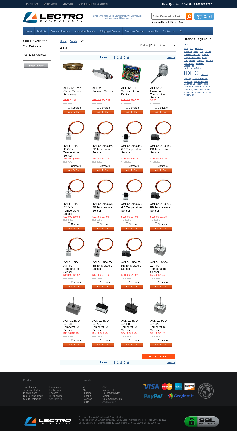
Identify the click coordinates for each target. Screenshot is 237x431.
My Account (32, 4)
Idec (85, 387)
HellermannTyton (192, 68)
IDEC (191, 73)
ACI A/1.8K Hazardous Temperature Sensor (158, 92)
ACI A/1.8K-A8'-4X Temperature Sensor (71, 267)
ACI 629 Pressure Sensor (102, 89)
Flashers (53, 393)
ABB (186, 48)
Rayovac (87, 399)
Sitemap (83, 417)
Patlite (187, 89)
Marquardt (188, 86)
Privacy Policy (116, 417)
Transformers (30, 387)
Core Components (112, 399)
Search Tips (177, 22)
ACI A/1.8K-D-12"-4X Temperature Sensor (159, 267)
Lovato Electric (199, 78)
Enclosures (55, 390)
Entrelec (200, 63)
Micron (198, 87)
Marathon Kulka (201, 81)
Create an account (98, 4)
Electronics (55, 387)
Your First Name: (32, 46)
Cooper (205, 54)
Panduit (206, 86)
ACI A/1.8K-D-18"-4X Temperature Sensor (159, 325)
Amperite (188, 51)
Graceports (189, 66)
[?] (186, 43)
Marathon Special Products (196, 84)
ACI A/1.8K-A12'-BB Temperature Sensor (102, 149)
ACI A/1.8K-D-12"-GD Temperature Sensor (101, 325)
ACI (191, 48)
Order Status (50, 4)
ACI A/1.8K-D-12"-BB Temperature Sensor (72, 325)
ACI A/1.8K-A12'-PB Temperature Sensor (160, 149)
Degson (200, 60)
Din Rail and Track (33, 396)
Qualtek (194, 90)
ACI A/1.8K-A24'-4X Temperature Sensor (71, 209)
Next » (171, 57)
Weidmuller (189, 95)
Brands (73, 41)
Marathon (188, 81)
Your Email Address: (34, 54)
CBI (201, 51)
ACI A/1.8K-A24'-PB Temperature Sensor (160, 207)
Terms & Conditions (98, 417)
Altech (199, 48)
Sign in (82, 4)
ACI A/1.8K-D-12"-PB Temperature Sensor (130, 325)
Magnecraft (108, 390)
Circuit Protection (32, 399)
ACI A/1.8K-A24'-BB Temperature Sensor (102, 207)
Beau (196, 51)
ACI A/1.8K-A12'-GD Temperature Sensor (131, 149)
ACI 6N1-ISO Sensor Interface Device (131, 91)
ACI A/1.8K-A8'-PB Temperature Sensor (131, 265)
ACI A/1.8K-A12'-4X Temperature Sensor (71, 151)
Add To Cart (74, 112)
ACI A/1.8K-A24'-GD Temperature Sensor (131, 207)
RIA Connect (205, 90)
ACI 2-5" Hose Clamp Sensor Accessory (72, 91)
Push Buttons (30, 393)
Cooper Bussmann (192, 57)
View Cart (68, 4)
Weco (208, 93)
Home (63, 41)
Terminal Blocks (31, 390)
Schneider (188, 93)
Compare (76, 107)
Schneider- (200, 93)
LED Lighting (56, 396)
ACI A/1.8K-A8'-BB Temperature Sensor (102, 265)
